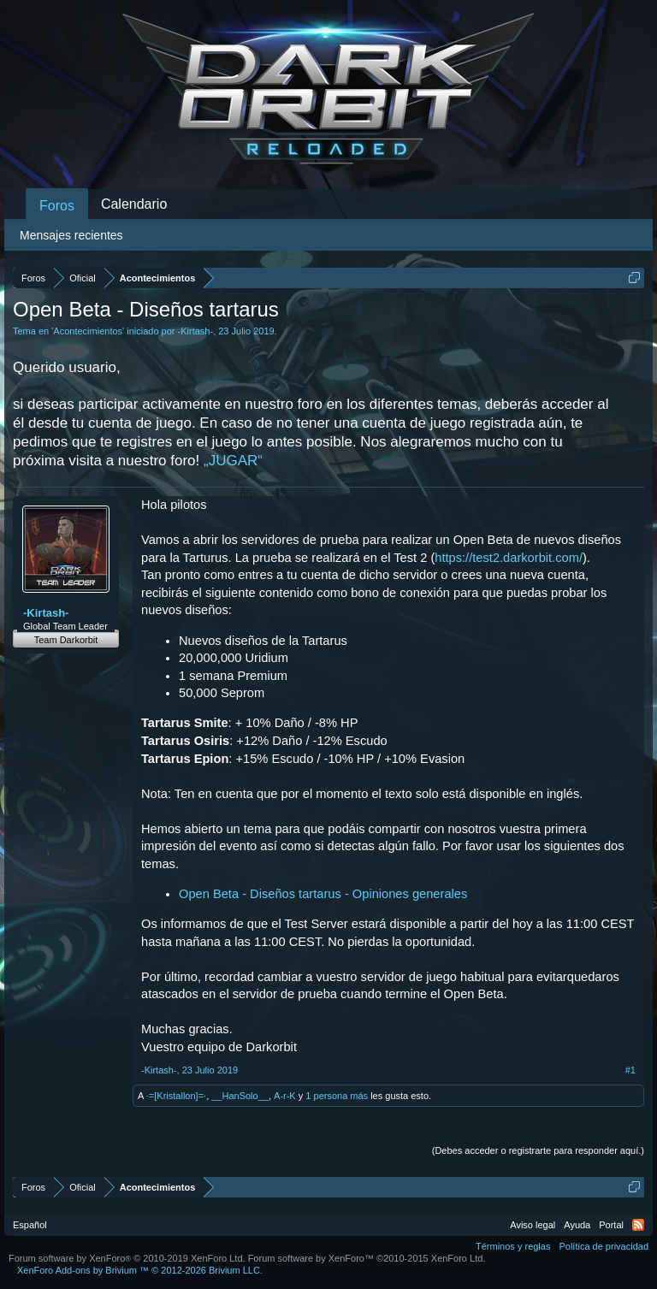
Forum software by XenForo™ (367, 1258)
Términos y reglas (513, 1246)
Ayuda (577, 1225)
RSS (638, 1225)
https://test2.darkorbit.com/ (509, 558)
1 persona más (336, 1096)
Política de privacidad (603, 1246)
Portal (611, 1225)
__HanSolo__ (240, 1096)
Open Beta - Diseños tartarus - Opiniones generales (323, 894)
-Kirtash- (196, 331)
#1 (630, 1070)
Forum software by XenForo (127, 1258)
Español (30, 1225)
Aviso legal (532, 1225)
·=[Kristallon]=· (176, 1096)
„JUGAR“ (233, 460)
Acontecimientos (87, 331)
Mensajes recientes (71, 235)
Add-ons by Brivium (140, 1270)
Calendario (134, 204)
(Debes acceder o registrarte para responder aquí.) (538, 1150)
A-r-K (285, 1096)
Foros (56, 205)
